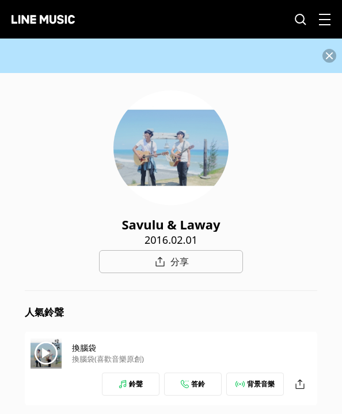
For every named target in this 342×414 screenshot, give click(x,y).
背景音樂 (255, 384)
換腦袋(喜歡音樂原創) (108, 359)
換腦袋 (84, 347)
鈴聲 (131, 384)
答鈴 (193, 384)
